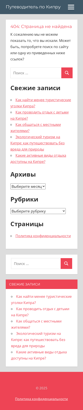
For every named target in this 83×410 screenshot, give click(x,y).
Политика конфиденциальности (43, 235)
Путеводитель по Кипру (33, 6)
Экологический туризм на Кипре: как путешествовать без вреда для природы (37, 143)
